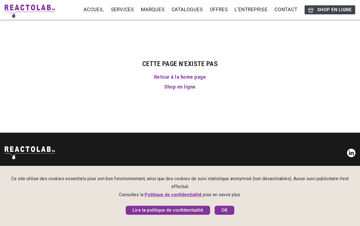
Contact (286, 9)
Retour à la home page (180, 77)
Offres (219, 9)
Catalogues (187, 9)
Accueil (94, 9)
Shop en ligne (330, 10)
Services (122, 9)
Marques (153, 9)
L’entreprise (251, 9)
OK (224, 210)
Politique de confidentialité (173, 194)
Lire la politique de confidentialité (167, 210)
